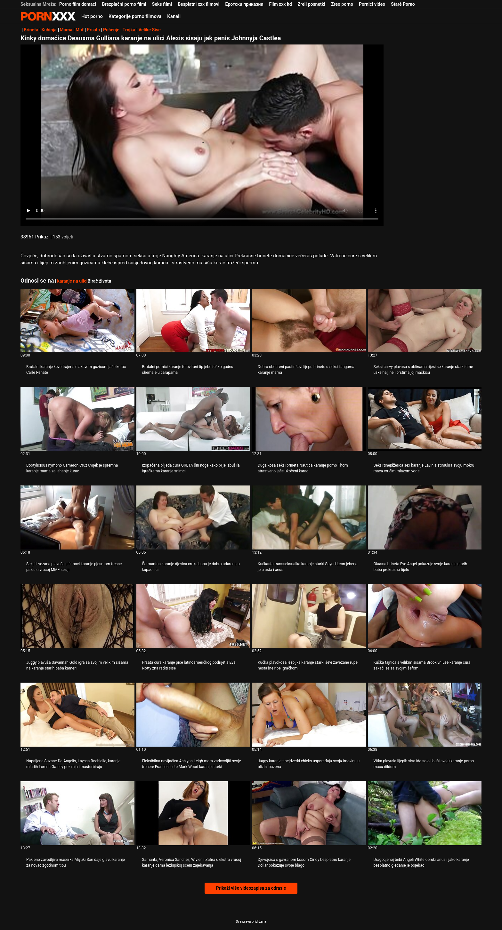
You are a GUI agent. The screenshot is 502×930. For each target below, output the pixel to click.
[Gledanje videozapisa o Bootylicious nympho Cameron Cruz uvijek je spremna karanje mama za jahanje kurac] (77, 419)
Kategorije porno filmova (135, 16)
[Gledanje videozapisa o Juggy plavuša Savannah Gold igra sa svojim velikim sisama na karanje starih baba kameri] (77, 616)
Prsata (93, 29)
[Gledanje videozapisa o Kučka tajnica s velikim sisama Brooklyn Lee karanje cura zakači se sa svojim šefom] (425, 616)
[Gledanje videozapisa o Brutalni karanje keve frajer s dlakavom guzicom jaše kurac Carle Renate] (77, 321)
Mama (66, 29)
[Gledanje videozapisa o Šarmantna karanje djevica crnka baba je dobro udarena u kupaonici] (193, 517)
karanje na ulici (72, 281)
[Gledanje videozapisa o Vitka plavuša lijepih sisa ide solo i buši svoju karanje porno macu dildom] (425, 715)
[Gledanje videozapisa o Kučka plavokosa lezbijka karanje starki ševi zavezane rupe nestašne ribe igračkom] (309, 616)
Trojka (129, 29)
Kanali (174, 16)
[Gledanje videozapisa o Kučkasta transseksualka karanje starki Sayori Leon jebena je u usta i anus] (309, 517)
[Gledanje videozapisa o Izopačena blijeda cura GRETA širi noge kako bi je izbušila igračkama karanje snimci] (193, 419)
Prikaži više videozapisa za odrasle (251, 888)
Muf (80, 29)
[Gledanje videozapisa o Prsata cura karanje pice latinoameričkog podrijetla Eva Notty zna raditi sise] (193, 616)
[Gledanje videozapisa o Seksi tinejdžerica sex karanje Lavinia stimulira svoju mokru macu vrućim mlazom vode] (425, 419)
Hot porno (92, 16)
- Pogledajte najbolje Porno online (48, 16)
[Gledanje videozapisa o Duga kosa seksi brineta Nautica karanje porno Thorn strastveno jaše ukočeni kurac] (309, 419)
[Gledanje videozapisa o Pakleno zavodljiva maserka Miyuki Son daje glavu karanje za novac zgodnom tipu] (77, 813)
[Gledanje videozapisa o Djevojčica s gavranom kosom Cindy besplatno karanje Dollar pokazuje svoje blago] (309, 813)
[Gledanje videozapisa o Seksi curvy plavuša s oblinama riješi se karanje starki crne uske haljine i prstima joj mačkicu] (425, 321)
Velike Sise (149, 29)
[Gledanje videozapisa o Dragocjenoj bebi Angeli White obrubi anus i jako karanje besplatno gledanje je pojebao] (425, 813)
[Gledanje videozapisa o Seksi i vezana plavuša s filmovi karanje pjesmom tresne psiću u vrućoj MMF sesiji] (77, 517)
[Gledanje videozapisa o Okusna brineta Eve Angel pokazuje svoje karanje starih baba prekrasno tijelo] (425, 517)
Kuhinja (48, 29)
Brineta (31, 29)
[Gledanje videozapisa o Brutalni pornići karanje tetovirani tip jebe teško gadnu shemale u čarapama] (193, 321)
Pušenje (111, 29)
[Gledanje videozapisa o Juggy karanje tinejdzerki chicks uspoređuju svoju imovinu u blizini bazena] (309, 715)
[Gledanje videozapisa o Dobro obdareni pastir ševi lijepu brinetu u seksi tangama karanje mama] (309, 321)
